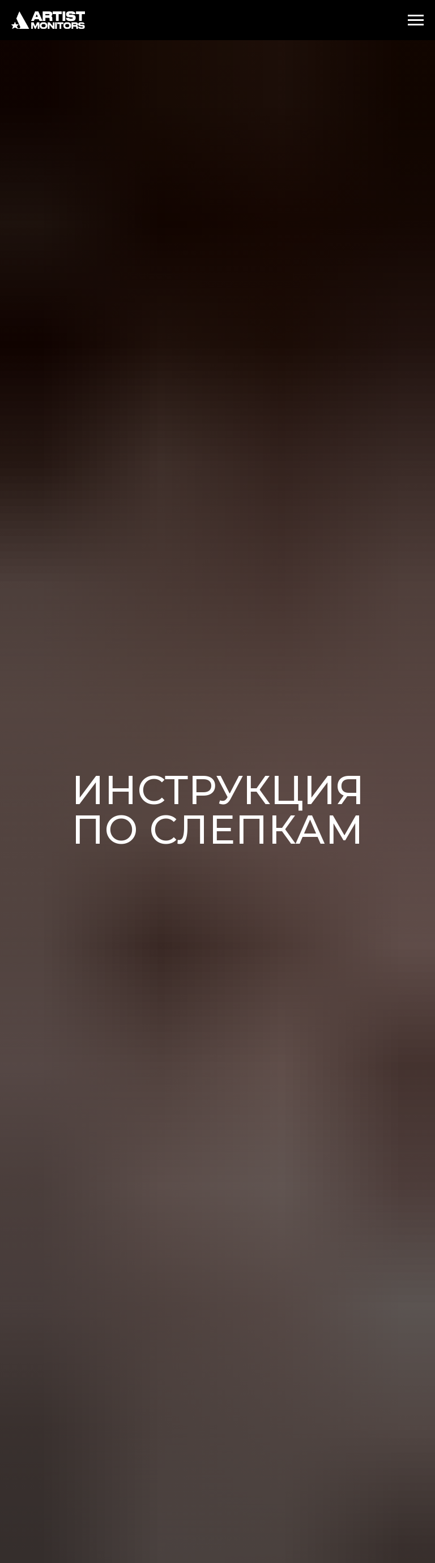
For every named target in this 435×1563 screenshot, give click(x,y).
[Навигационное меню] (416, 20)
